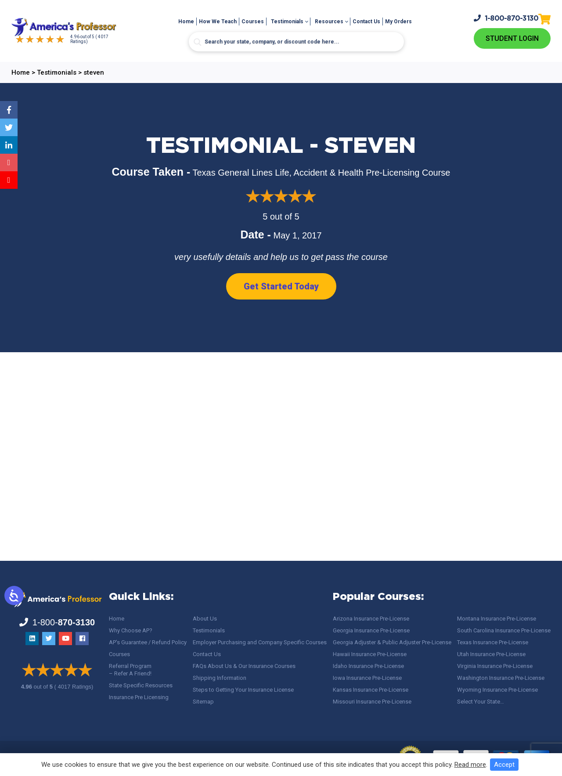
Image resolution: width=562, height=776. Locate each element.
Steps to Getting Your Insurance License (243, 689)
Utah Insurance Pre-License (491, 654)
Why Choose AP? (130, 630)
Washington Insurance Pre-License (500, 678)
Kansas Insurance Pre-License (370, 689)
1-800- (506, 18)
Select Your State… (480, 701)
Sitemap (203, 701)
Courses (252, 21)
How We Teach (218, 21)
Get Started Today (281, 286)
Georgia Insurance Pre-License (371, 630)
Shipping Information (219, 678)
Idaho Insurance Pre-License (368, 666)
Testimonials (287, 21)
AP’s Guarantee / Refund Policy (148, 642)
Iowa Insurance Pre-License (367, 678)
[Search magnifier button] (197, 42)
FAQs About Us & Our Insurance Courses (244, 666)
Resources (329, 21)
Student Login (512, 38)
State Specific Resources (141, 685)
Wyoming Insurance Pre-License (497, 689)
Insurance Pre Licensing (139, 697)
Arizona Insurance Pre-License (371, 618)
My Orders (398, 21)
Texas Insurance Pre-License (492, 642)
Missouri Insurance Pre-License (372, 701)
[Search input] (296, 41)
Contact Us (366, 21)
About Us (205, 618)
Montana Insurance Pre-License (496, 618)
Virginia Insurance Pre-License (495, 666)
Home (186, 21)
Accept (504, 765)
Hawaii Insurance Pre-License (370, 654)
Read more (470, 765)
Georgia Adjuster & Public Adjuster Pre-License (392, 642)
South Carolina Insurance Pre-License (504, 630)
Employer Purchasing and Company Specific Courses (260, 642)
